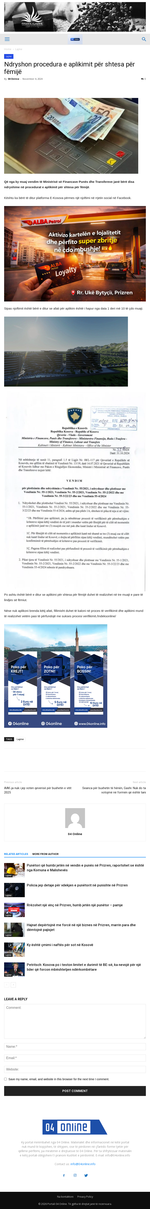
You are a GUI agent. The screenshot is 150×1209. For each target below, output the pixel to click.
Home (7, 49)
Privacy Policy (85, 1196)
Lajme (18, 49)
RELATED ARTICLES (16, 854)
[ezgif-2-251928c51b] (75, 352)
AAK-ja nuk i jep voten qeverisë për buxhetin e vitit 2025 (37, 790)
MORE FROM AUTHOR (45, 854)
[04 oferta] (55, 731)
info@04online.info (83, 1164)
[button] (144, 39)
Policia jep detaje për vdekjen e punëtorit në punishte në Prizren (77, 885)
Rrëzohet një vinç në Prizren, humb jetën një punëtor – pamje (75, 905)
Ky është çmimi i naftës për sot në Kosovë (60, 945)
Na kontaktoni (65, 1196)
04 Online (13, 78)
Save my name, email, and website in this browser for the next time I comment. (58, 1079)
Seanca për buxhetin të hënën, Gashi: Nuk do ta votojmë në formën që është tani (114, 790)
